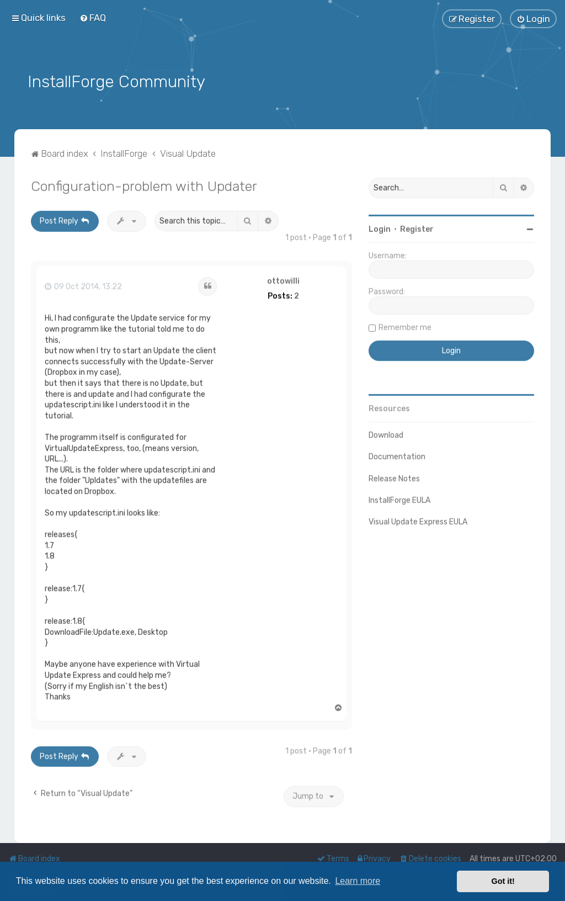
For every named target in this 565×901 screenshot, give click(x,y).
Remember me (405, 326)
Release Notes (394, 477)
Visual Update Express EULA (418, 520)
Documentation (397, 455)
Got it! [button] (503, 881)
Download (386, 434)
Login (380, 228)
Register (417, 228)
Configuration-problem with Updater (144, 185)
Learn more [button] (357, 881)
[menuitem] (93, 17)
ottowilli (283, 280)
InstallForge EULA (399, 499)
